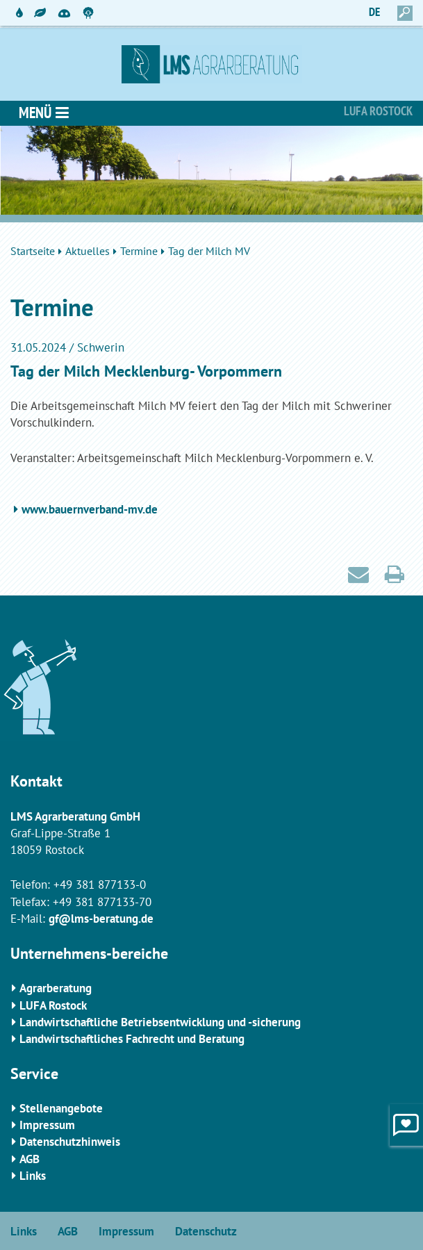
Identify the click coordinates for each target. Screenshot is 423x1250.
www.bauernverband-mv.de (90, 509)
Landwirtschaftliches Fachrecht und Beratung (131, 1038)
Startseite (32, 251)
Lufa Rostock (378, 111)
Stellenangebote (61, 1108)
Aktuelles (87, 251)
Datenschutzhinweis (69, 1141)
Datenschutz (206, 1231)
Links (32, 1175)
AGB (29, 1159)
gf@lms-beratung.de (101, 918)
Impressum (47, 1125)
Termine (139, 251)
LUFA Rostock (53, 1005)
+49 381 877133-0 (99, 884)
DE (374, 11)
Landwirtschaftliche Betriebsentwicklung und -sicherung (160, 1022)
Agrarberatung (55, 988)
